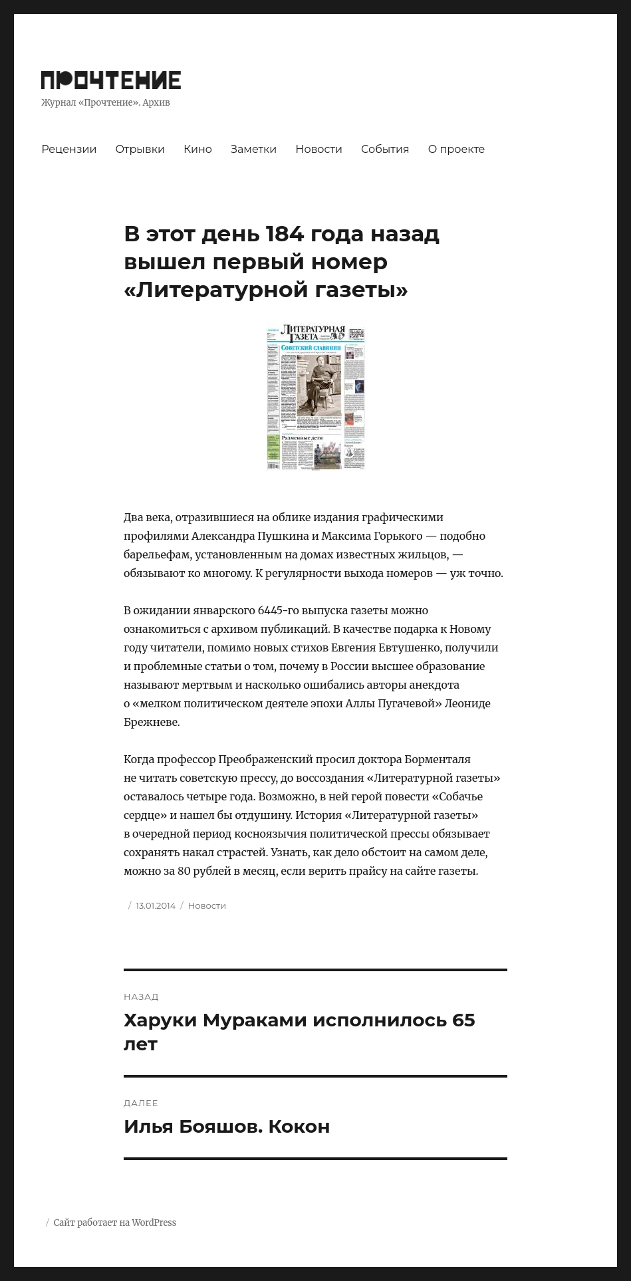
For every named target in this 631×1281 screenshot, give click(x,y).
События (385, 149)
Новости (318, 149)
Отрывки (140, 149)
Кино (198, 149)
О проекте (456, 149)
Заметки (254, 149)
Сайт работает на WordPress (115, 1222)
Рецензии (68, 149)
